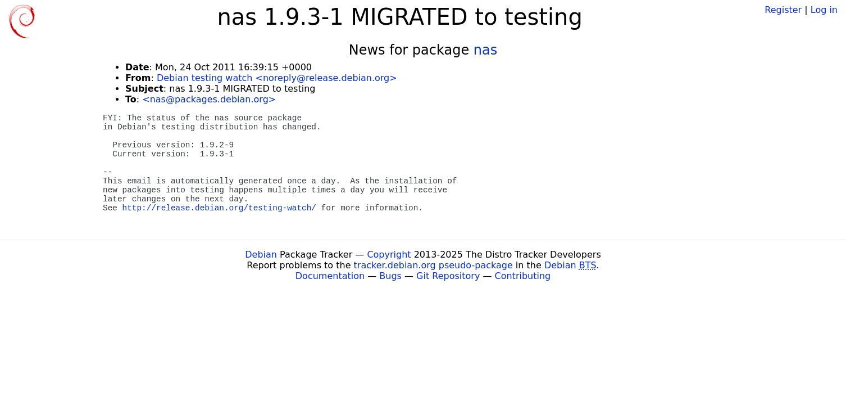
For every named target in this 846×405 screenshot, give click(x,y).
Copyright (389, 254)
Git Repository (448, 276)
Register (783, 9)
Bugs (390, 276)
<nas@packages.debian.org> (209, 99)
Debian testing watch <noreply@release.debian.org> (277, 78)
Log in (824, 9)
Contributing (523, 276)
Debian (261, 254)
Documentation (330, 276)
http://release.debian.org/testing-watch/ (219, 208)
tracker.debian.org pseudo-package (433, 265)
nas (485, 50)
